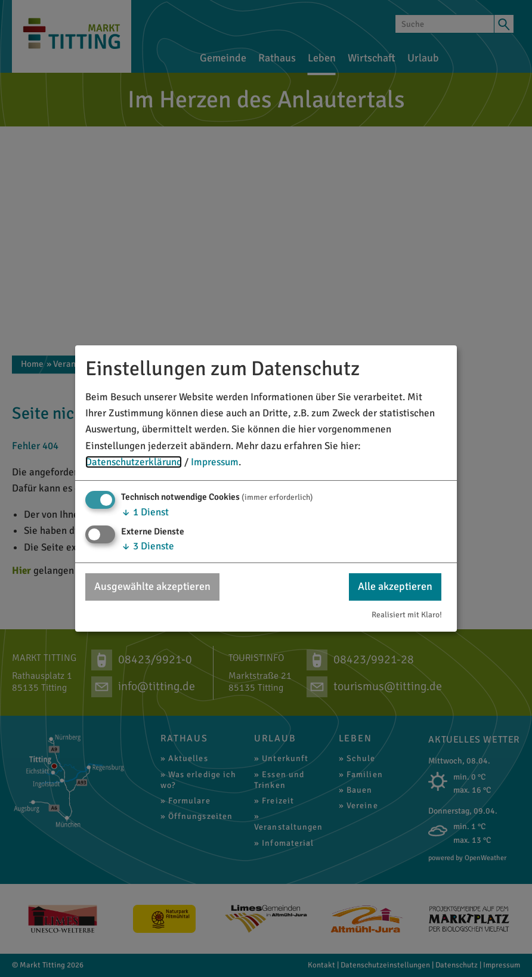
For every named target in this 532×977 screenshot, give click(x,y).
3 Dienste (147, 546)
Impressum (215, 462)
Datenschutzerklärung (133, 462)
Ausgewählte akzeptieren (152, 586)
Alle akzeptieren (395, 586)
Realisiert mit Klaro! (407, 615)
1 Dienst (145, 512)
